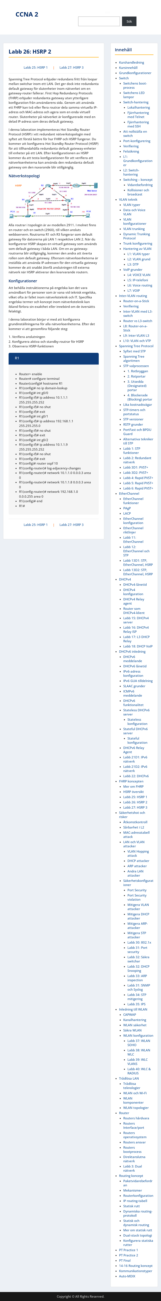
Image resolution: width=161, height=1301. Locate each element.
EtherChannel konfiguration (133, 520)
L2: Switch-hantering (131, 172)
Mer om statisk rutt (137, 1230)
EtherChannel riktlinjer (133, 530)
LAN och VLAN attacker (134, 844)
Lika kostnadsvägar (137, 404)
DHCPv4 (125, 579)
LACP (127, 513)
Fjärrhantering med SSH (138, 124)
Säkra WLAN (132, 1030)
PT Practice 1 (128, 1250)
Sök (107, 12)
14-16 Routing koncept (136, 1266)
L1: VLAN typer (138, 254)
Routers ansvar (134, 1142)
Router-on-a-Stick (136, 301)
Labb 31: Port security (137, 949)
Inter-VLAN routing (133, 296)
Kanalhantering (134, 1020)
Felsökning (131, 151)
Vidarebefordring (140, 185)
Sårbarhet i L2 (133, 827)
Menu (7, 7)
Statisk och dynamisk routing (136, 1223)
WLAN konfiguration (138, 1035)
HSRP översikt (133, 792)
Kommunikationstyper (135, 1271)
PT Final (125, 1260)
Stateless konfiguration (137, 721)
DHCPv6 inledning (132, 651)
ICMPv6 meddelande (132, 693)
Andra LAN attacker (135, 873)
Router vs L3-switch (137, 321)
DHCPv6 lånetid (135, 666)
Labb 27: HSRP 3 (72, 67)
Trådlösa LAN (129, 1078)
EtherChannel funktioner (133, 501)
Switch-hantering (135, 102)
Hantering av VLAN (137, 249)
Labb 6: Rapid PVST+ (138, 488)
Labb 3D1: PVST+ (135, 467)
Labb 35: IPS (136, 1004)
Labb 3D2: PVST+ (135, 472)
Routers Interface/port (133, 1125)
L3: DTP (133, 264)
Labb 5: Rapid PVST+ (138, 483)
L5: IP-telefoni (137, 280)
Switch (124, 78)
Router (124, 1113)
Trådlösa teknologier (131, 1085)
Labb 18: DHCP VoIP (138, 646)
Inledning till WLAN (133, 1009)
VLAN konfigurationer (134, 221)
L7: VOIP (133, 290)
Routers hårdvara (136, 1118)
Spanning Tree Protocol (136, 346)
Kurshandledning (131, 62)
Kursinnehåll (128, 67)
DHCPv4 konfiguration (133, 592)
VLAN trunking (134, 229)
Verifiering (131, 146)
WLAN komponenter (133, 1100)
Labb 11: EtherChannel (133, 539)
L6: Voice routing (139, 285)
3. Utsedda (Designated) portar (137, 385)
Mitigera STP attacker (136, 935)
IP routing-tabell (135, 1201)
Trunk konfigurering (137, 243)
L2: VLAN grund (138, 259)
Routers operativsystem (135, 1135)
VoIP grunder (132, 269)
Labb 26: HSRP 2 (135, 802)
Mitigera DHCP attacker (138, 916)
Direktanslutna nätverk (134, 1159)
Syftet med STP (134, 351)
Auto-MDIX (127, 1276)
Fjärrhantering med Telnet (138, 114)
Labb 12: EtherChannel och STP (136, 551)
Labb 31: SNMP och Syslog (138, 987)
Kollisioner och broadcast (138, 192)
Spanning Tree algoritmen (133, 358)
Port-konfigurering (136, 141)
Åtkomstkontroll (135, 822)
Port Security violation (137, 897)
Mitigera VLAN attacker (138, 907)
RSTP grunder (133, 424)
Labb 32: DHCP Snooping (138, 968)
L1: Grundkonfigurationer (137, 160)
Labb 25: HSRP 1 (36, 67)
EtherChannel (129, 493)
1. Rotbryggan (137, 371)
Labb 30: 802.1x (139, 942)
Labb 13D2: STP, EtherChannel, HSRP (138, 572)
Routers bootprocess (132, 1149)
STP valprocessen (136, 366)
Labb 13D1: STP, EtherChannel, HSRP (138, 562)
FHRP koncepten (131, 781)
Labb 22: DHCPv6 (136, 776)
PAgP (127, 508)
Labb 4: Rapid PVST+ (138, 478)
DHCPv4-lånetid (135, 584)
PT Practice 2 (128, 1255)
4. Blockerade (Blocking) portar (139, 397)
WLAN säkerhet (135, 1025)
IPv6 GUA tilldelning (138, 681)
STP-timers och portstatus (134, 412)
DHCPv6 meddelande (132, 659)
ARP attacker (137, 866)
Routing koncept (131, 1176)
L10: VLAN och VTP (137, 341)
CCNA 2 (27, 14)
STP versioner (133, 419)
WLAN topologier (136, 1108)
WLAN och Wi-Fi (135, 1093)
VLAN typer (131, 205)
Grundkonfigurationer (135, 73)
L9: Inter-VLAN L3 (136, 335)
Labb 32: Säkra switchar (138, 959)
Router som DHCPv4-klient (134, 610)
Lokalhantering (138, 107)
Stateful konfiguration (137, 740)
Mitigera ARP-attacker (137, 925)
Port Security (137, 890)
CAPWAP (129, 1014)
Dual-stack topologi (137, 1235)
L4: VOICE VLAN (139, 275)
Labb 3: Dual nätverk (132, 1168)
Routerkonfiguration (138, 1195)
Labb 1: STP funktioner (131, 450)
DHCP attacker (138, 861)
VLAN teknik (128, 199)
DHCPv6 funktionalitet (133, 703)
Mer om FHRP (133, 786)
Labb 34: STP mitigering (136, 997)
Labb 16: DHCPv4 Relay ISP (136, 629)
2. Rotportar (136, 376)
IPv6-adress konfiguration (133, 673)
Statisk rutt (131, 1206)
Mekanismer (132, 1190)
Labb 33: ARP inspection (137, 978)
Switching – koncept (138, 179)
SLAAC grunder (134, 686)
